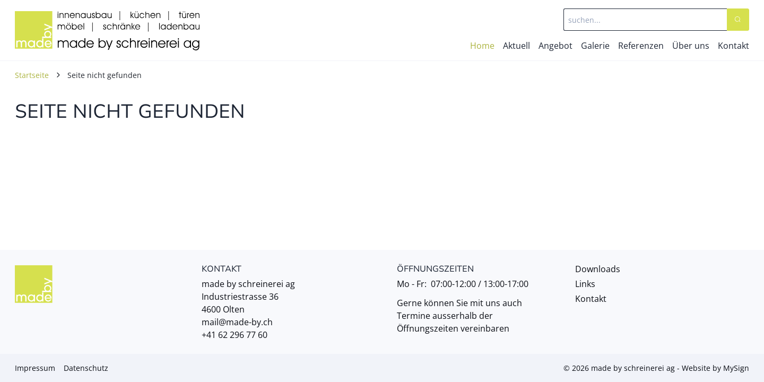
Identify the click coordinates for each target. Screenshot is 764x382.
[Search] (738, 19)
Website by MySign (715, 368)
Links (585, 284)
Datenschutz (86, 368)
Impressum (35, 368)
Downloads (597, 269)
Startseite (32, 75)
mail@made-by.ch (237, 322)
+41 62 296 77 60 (234, 335)
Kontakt (590, 299)
